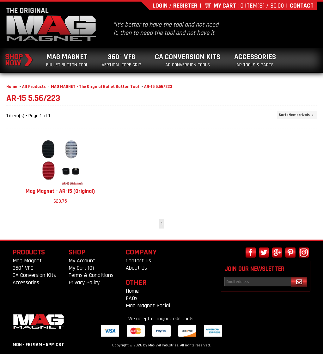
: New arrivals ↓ (296, 115)
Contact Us (138, 260)
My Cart (225, 6)
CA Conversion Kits (187, 60)
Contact (302, 6)
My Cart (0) (81, 268)
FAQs (131, 298)
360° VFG (121, 60)
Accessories (255, 60)
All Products (34, 86)
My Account (82, 260)
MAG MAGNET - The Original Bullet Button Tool (95, 86)
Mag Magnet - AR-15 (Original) (60, 191)
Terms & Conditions (91, 275)
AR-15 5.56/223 (158, 86)
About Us (136, 268)
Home (11, 86)
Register (185, 6)
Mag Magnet (67, 60)
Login (160, 6)
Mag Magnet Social (148, 305)
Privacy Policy (84, 282)
